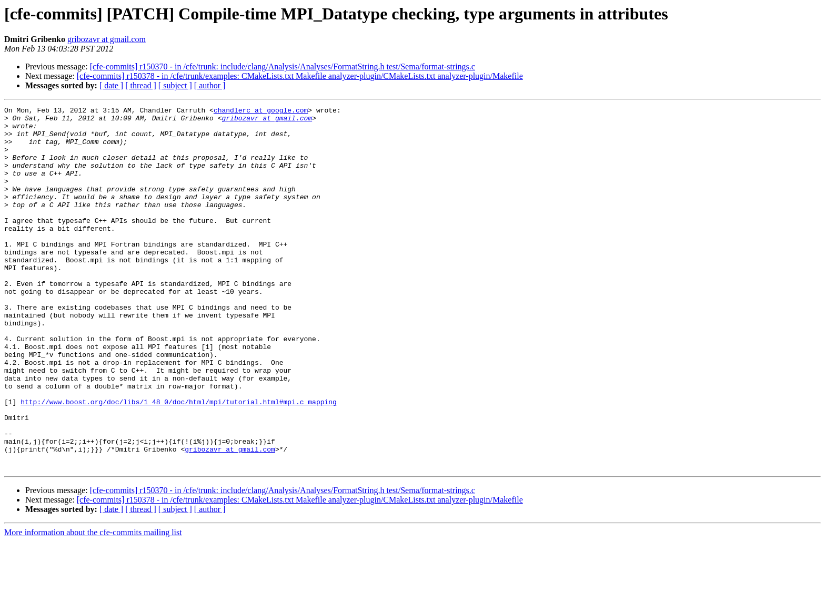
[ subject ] (175, 85)
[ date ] (111, 85)
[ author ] (210, 85)
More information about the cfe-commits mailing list (93, 604)
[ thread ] (140, 85)
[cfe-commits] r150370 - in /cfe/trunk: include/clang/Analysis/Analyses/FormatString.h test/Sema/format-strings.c (282, 66)
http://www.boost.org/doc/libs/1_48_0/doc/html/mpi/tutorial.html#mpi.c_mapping (179, 461)
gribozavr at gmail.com (106, 39)
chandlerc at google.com (261, 111)
